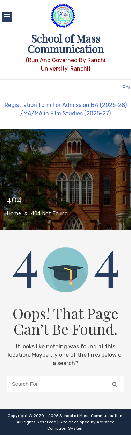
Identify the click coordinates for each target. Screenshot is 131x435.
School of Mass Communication (65, 43)
